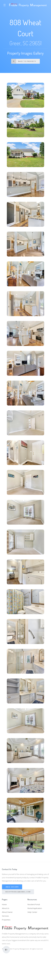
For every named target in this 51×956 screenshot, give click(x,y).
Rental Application (35, 908)
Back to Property (23, 61)
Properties (6, 920)
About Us (5, 908)
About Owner (7, 912)
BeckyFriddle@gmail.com (18, 892)
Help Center (32, 912)
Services (5, 916)
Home (4, 904)
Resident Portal (34, 904)
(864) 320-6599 (12, 887)
